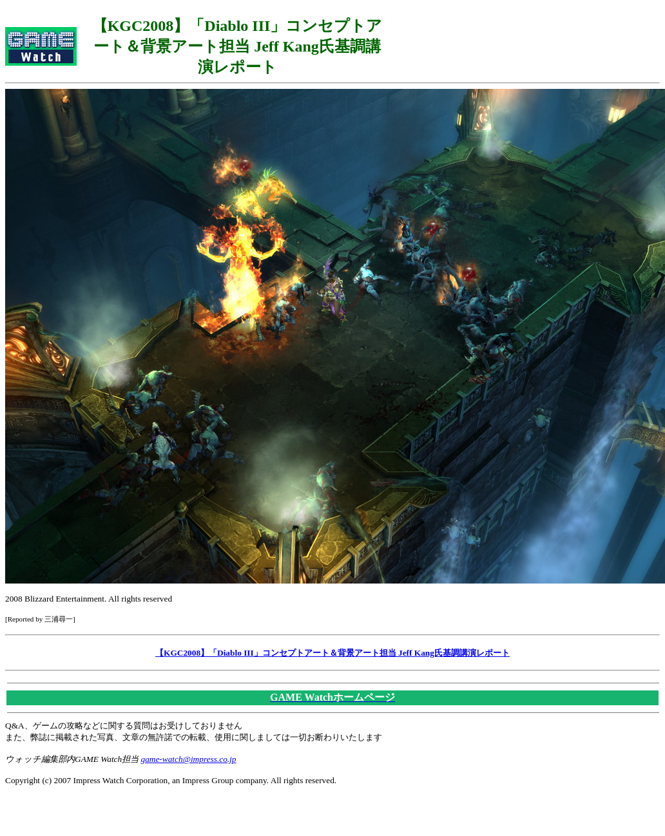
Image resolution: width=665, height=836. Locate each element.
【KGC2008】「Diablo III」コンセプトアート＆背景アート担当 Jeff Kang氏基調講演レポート (332, 653)
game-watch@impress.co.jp (188, 759)
